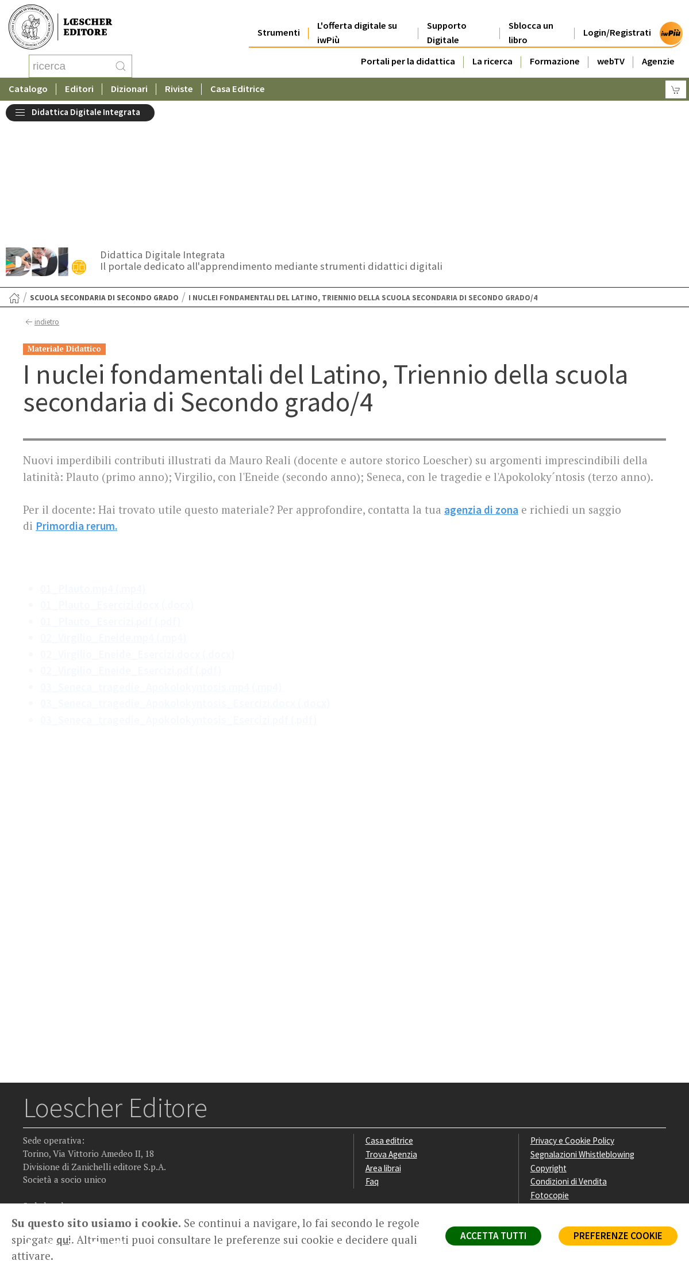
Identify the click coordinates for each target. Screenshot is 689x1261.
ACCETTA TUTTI (493, 1235)
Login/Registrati (617, 24)
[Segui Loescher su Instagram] (55, 1131)
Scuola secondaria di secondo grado (104, 181)
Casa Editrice (237, 89)
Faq (372, 1065)
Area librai (383, 1051)
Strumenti (278, 24)
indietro (41, 206)
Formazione (555, 53)
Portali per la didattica (408, 53)
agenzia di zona (481, 393)
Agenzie (658, 53)
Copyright (548, 1051)
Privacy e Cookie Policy (572, 1024)
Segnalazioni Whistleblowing (582, 1038)
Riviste (179, 89)
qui (63, 1240)
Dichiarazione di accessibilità (582, 1092)
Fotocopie (549, 1078)
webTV (611, 53)
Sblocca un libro (531, 24)
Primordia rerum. (76, 409)
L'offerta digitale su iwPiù (357, 24)
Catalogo (28, 89)
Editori (79, 89)
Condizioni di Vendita (568, 1065)
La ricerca (492, 53)
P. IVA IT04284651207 (62, 1177)
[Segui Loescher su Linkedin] (78, 1131)
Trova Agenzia (391, 1038)
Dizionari (129, 89)
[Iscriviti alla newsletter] (123, 1130)
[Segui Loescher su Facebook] (33, 1131)
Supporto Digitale (447, 24)
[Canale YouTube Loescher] (100, 1131)
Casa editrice (389, 1024)
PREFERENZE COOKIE (618, 1235)
